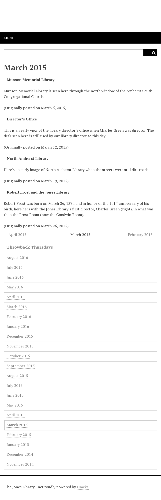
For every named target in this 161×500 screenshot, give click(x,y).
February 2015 (19, 434)
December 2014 (20, 454)
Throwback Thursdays (30, 247)
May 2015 (15, 405)
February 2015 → (142, 234)
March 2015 (17, 424)
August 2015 (17, 375)
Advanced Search (146, 52)
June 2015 (15, 395)
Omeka (83, 486)
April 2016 (16, 296)
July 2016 (14, 267)
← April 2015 (15, 234)
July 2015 (14, 385)
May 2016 (15, 287)
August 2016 (17, 257)
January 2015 (18, 444)
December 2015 (20, 336)
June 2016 (15, 277)
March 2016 (17, 306)
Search (153, 52)
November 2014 (20, 464)
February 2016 (19, 316)
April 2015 (16, 415)
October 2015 (18, 355)
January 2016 (18, 326)
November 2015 (20, 346)
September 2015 (21, 365)
